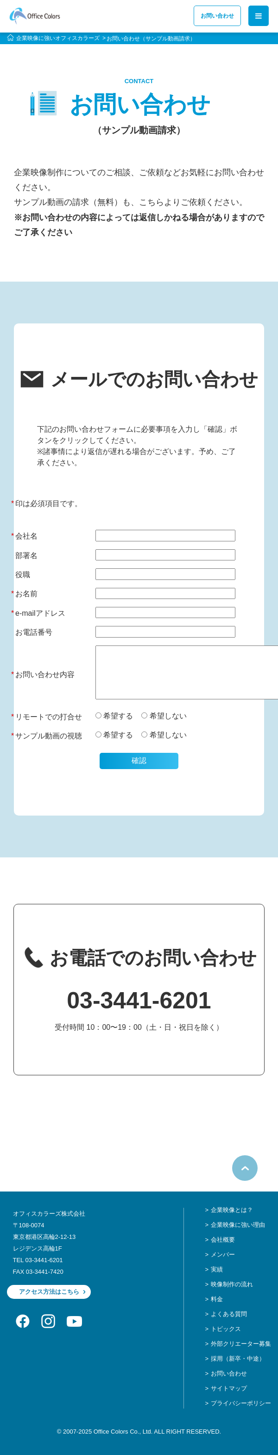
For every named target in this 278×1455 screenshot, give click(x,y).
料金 (217, 1299)
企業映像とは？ (232, 1209)
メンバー (223, 1254)
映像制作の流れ (232, 1284)
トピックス (226, 1328)
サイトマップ (229, 1388)
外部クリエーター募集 (241, 1343)
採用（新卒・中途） (238, 1358)
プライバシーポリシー (241, 1403)
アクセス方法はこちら (49, 1291)
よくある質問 (229, 1313)
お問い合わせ (217, 16)
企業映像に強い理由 (238, 1224)
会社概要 (223, 1239)
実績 (217, 1269)
